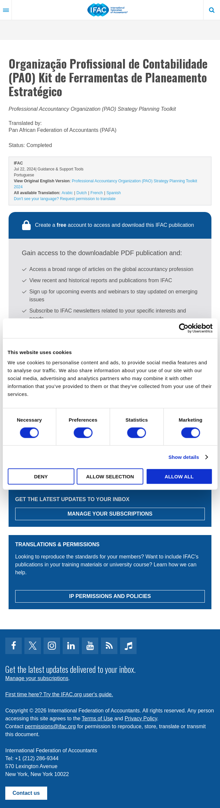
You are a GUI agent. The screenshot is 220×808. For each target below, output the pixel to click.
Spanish (114, 193)
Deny (41, 476)
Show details (184, 457)
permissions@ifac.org (50, 726)
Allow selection (110, 476)
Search (212, 10)
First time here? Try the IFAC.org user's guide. (59, 694)
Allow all (179, 476)
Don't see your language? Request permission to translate (64, 198)
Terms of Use (97, 718)
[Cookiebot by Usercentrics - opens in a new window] (183, 328)
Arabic (67, 193)
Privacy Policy (141, 718)
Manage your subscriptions (36, 678)
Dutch (82, 193)
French (96, 193)
